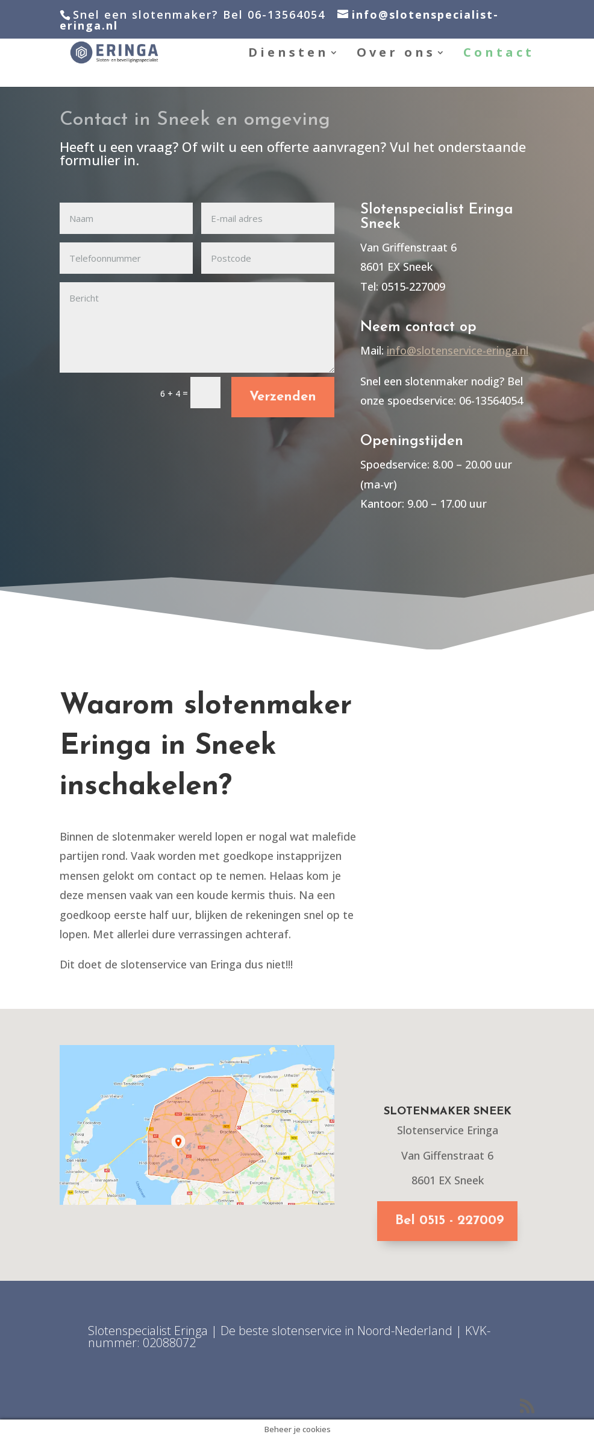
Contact (498, 54)
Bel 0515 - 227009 (449, 1221)
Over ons (396, 54)
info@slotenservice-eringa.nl (457, 350)
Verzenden (282, 397)
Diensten (288, 54)
